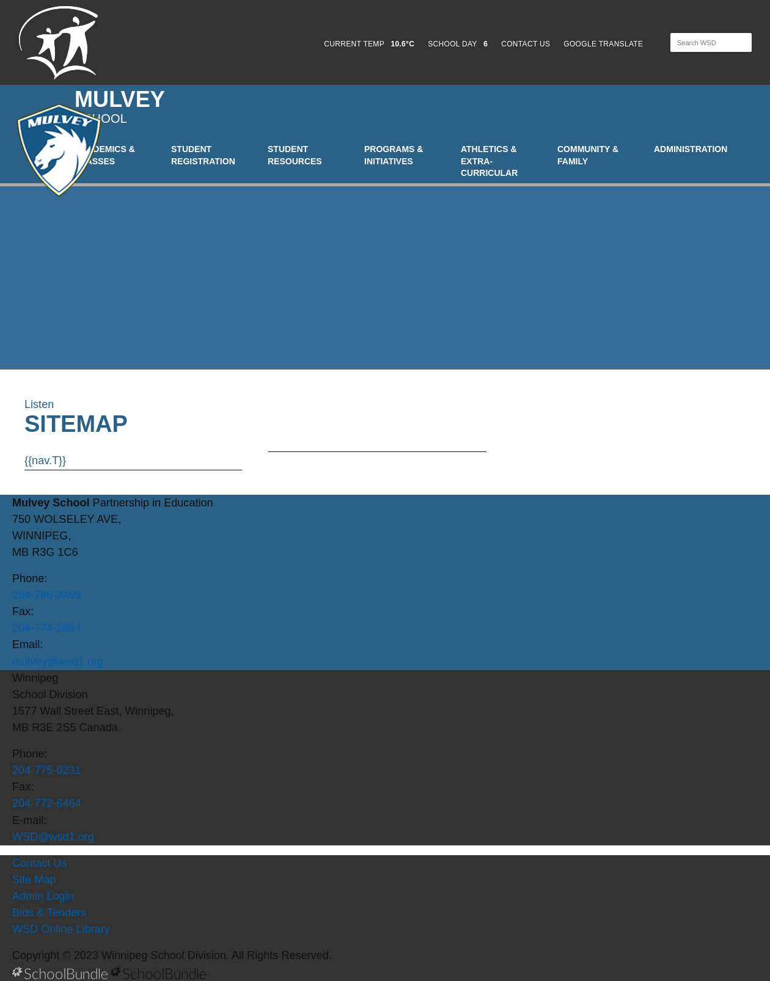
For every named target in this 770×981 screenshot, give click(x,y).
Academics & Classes (105, 155)
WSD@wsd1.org (53, 837)
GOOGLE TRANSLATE (604, 44)
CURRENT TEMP (369, 44)
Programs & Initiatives (393, 155)
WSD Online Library (61, 929)
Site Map (34, 879)
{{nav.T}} (45, 460)
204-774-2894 (46, 628)
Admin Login (43, 896)
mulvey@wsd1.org (57, 661)
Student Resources (295, 155)
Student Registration (203, 155)
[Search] (700, 42)
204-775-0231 (46, 770)
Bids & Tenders (49, 912)
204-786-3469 (46, 595)
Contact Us (39, 863)
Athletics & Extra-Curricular (489, 161)
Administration (690, 149)
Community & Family (587, 155)
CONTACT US (525, 44)
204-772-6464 (46, 803)
